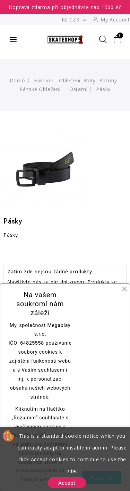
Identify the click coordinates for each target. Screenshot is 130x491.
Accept (67, 482)
